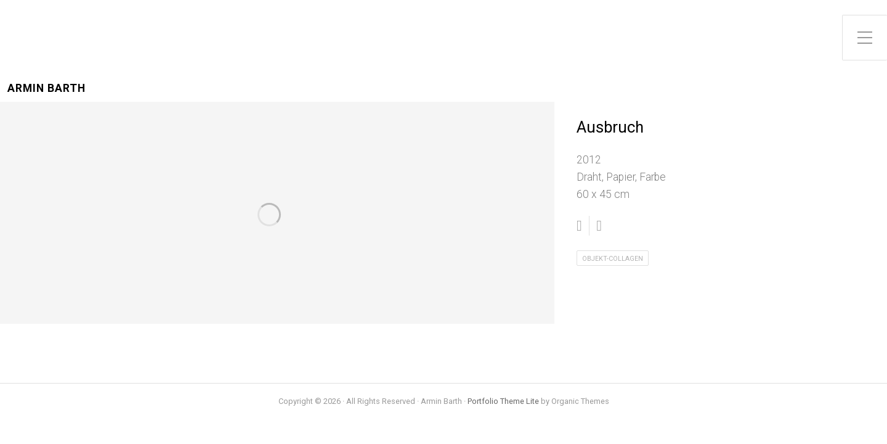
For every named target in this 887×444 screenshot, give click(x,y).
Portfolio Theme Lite (503, 401)
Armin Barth (46, 88)
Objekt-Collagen (612, 259)
